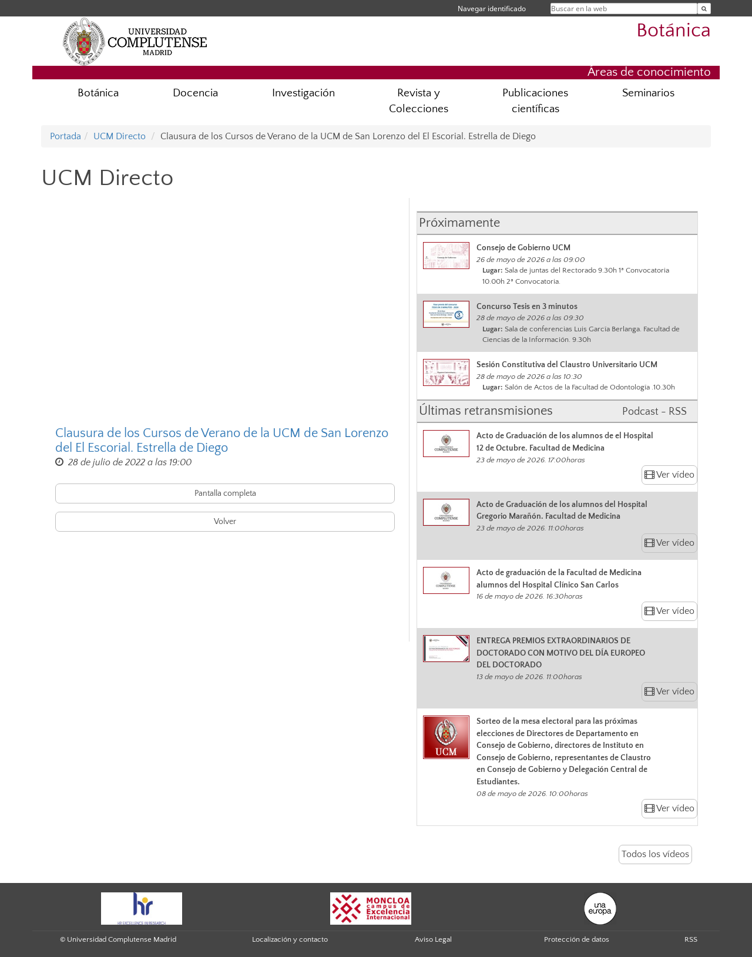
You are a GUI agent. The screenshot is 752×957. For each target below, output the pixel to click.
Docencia (195, 93)
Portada (65, 136)
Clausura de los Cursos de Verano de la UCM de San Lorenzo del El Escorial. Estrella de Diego (221, 440)
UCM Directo (119, 136)
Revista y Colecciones (418, 101)
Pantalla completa (225, 493)
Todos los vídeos (655, 854)
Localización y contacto (290, 939)
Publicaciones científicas (535, 101)
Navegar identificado (492, 9)
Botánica (673, 31)
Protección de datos (576, 939)
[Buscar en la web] (704, 8)
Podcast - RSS (654, 412)
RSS (690, 939)
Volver (225, 521)
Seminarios (648, 93)
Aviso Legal (433, 939)
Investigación (303, 93)
